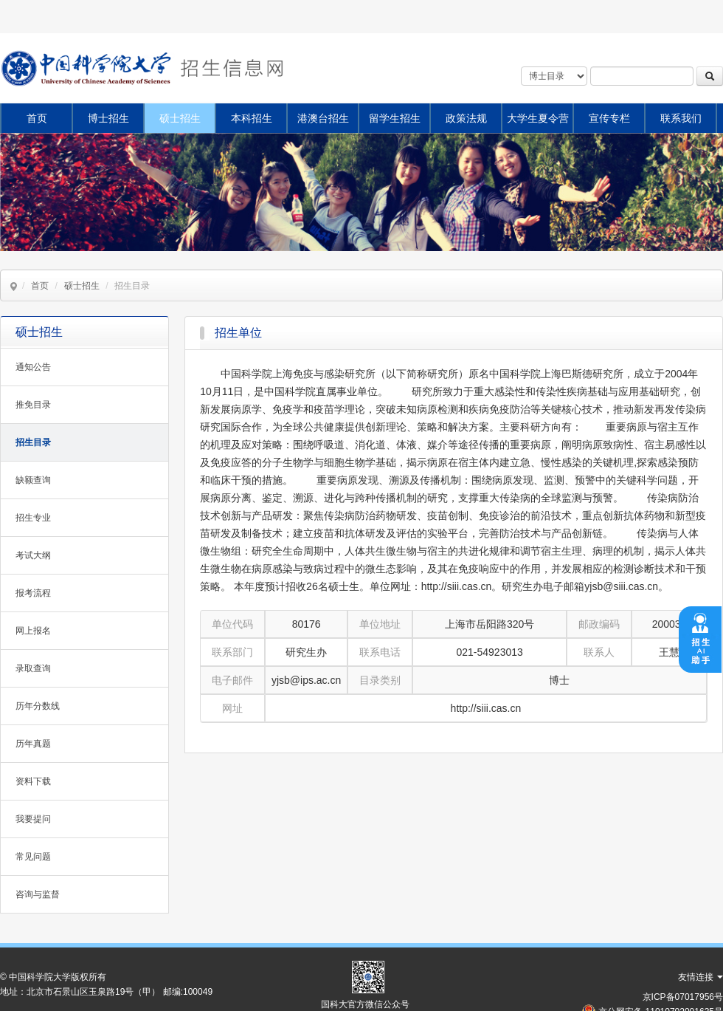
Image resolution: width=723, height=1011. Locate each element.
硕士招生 (180, 118)
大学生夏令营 (538, 118)
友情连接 (700, 977)
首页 (37, 118)
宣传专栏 (609, 118)
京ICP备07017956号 (683, 997)
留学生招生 (395, 118)
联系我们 (681, 118)
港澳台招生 (323, 118)
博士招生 (108, 118)
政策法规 (466, 118)
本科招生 (251, 118)
